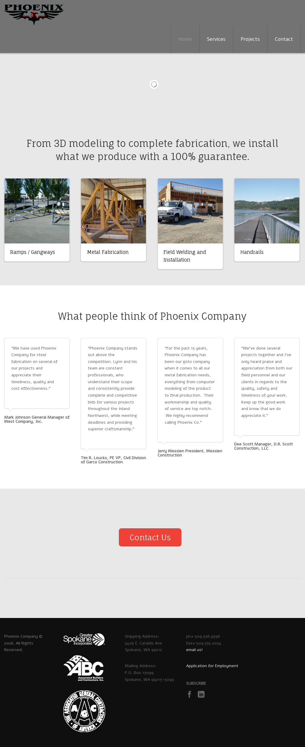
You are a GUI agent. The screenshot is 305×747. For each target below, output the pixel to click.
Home (185, 39)
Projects (250, 39)
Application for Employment (212, 666)
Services (216, 39)
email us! (194, 650)
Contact (284, 39)
